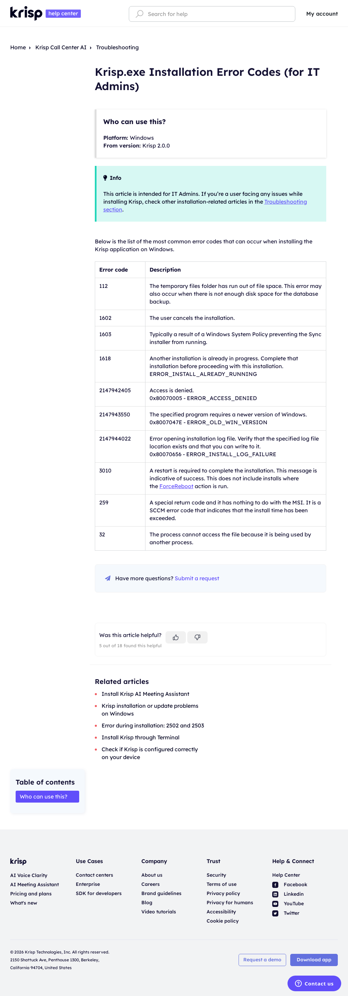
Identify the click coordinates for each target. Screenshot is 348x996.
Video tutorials (158, 912)
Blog (146, 902)
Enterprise (88, 884)
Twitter (285, 913)
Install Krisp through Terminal (140, 737)
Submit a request (197, 578)
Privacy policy (223, 893)
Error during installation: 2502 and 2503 (153, 725)
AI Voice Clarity (28, 875)
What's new (23, 903)
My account (322, 13)
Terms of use (222, 884)
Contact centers (94, 875)
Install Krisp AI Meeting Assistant (145, 693)
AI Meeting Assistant (34, 884)
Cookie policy (223, 921)
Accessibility (221, 912)
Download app (314, 960)
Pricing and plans (31, 894)
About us (151, 875)
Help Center (286, 875)
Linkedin (288, 894)
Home (18, 47)
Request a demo (262, 960)
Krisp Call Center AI (61, 47)
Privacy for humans (230, 902)
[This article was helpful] (176, 637)
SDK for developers (99, 893)
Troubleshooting (117, 47)
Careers (150, 884)
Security (216, 875)
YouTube (288, 903)
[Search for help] (212, 14)
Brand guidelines (161, 893)
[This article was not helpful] (197, 637)
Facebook (289, 884)
